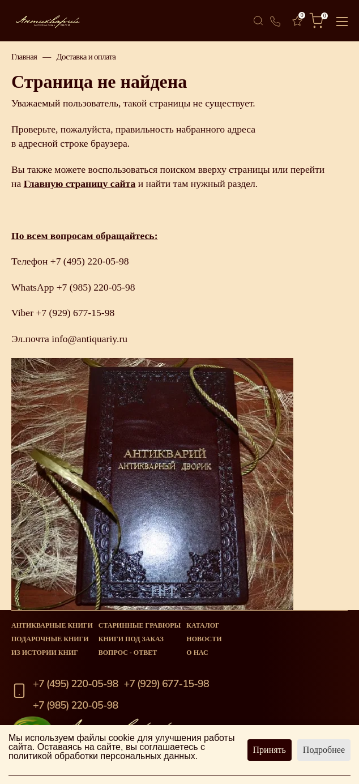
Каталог (202, 625)
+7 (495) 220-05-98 (89, 261)
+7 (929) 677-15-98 (75, 312)
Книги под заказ (131, 639)
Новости (203, 639)
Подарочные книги (50, 639)
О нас (197, 652)
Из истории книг (44, 652)
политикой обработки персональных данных (101, 756)
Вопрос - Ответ (128, 652)
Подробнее (324, 750)
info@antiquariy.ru (89, 338)
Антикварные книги (52, 625)
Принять (269, 750)
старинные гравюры (140, 625)
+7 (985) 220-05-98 (96, 287)
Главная (24, 57)
